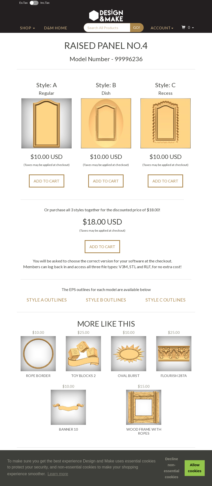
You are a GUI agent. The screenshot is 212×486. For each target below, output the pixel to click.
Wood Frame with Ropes (143, 431)
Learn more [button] (57, 474)
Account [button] (162, 31)
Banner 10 (68, 429)
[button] (187, 31)
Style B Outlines (106, 300)
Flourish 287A (174, 376)
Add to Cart (47, 181)
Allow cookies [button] (194, 468)
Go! (136, 30)
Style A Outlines (47, 300)
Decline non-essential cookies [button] (171, 468)
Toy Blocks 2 (83, 376)
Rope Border (38, 376)
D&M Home (55, 31)
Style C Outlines (165, 300)
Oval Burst (129, 376)
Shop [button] (27, 31)
